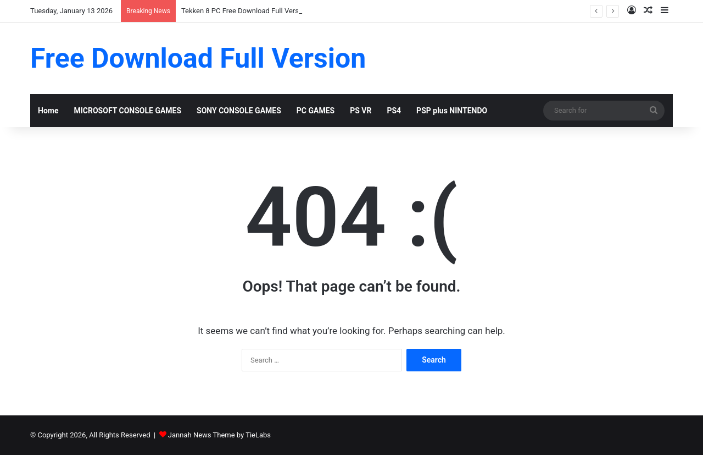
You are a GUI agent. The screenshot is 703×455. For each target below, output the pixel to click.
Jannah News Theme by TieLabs (219, 435)
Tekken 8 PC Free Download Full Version (245, 11)
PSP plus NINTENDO (451, 110)
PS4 (394, 110)
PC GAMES (315, 110)
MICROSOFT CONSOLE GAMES (127, 110)
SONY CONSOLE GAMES (239, 110)
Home (48, 110)
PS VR (360, 110)
